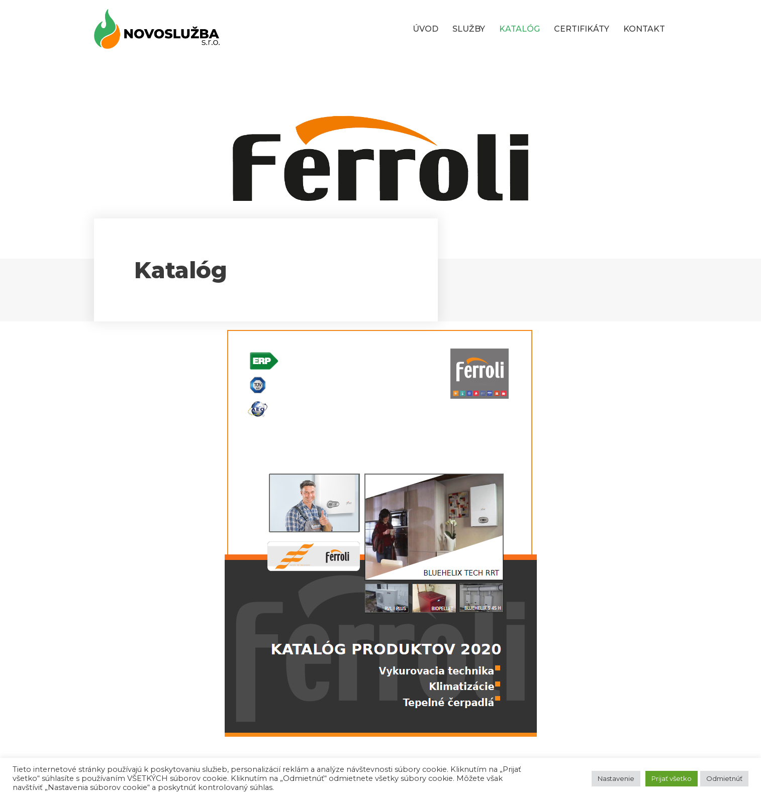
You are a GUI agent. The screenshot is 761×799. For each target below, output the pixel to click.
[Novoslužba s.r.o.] (157, 29)
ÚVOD (425, 29)
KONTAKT (644, 29)
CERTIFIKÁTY (581, 29)
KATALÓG (519, 29)
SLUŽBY (468, 29)
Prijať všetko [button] (671, 778)
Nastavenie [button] (616, 778)
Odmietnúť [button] (724, 778)
